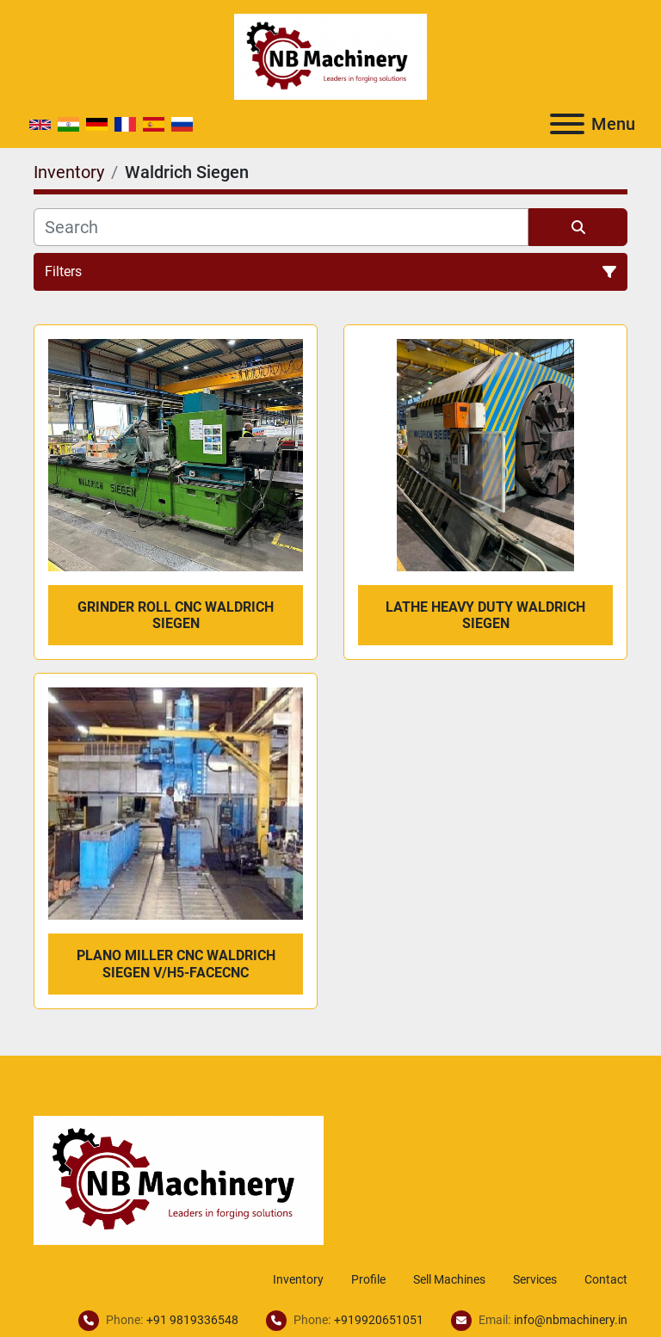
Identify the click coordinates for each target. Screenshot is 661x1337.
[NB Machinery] (179, 1179)
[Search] (281, 227)
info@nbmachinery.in (570, 1320)
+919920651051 (378, 1320)
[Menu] (567, 124)
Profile (368, 1279)
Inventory (298, 1279)
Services (535, 1279)
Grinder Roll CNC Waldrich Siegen (175, 615)
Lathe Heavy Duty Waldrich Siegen (485, 615)
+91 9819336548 (192, 1320)
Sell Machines (449, 1279)
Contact (605, 1279)
